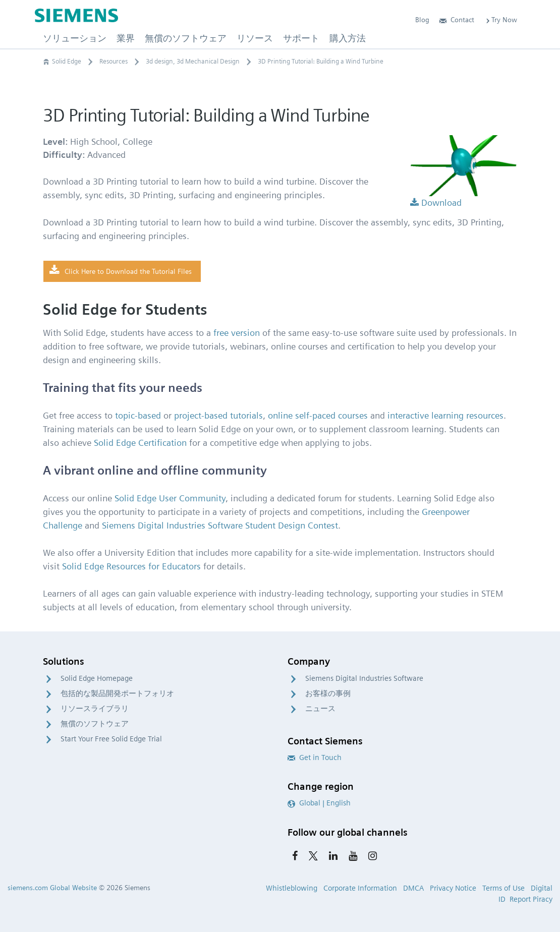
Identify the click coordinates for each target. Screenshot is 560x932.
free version (236, 332)
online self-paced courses (318, 415)
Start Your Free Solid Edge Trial (111, 738)
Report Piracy (531, 899)
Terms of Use (503, 888)
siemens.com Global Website (52, 888)
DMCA (413, 888)
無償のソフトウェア (95, 723)
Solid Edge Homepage (97, 678)
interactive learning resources (445, 415)
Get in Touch (315, 757)
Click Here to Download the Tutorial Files (120, 270)
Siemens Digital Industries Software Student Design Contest (220, 525)
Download (436, 202)
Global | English (319, 802)
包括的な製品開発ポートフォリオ (117, 693)
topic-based (138, 415)
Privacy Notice (453, 888)
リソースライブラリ (95, 708)
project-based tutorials (218, 415)
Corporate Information (360, 888)
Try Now (500, 20)
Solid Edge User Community (170, 498)
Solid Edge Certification (140, 442)
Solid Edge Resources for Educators (131, 566)
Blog (422, 20)
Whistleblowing (291, 888)
